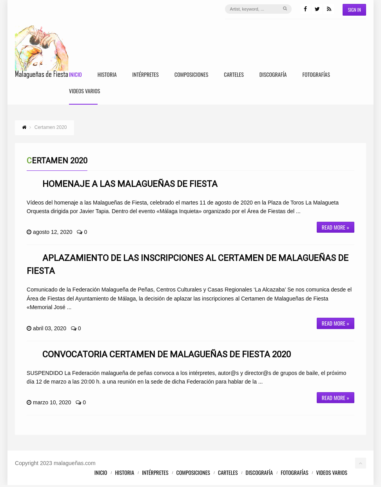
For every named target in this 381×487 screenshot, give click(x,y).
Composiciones (191, 75)
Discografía (273, 75)
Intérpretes (145, 75)
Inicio (75, 75)
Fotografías (316, 75)
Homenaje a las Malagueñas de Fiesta (130, 185)
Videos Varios (84, 92)
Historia (107, 75)
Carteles (234, 75)
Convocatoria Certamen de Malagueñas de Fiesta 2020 (166, 356)
